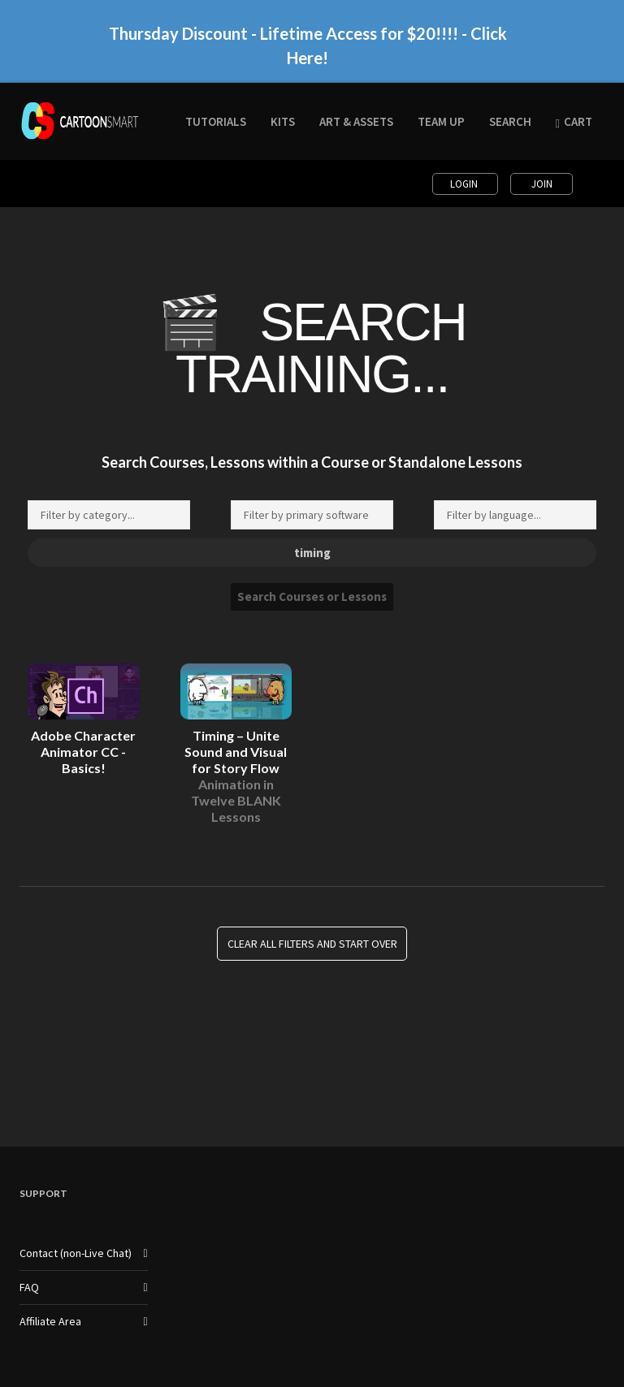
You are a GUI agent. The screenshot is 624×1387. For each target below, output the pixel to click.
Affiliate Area (50, 1321)
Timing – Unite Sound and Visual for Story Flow (235, 776)
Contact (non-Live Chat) (76, 1253)
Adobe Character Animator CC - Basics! (83, 752)
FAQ (29, 1287)
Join (542, 184)
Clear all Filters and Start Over (312, 943)
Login (465, 184)
